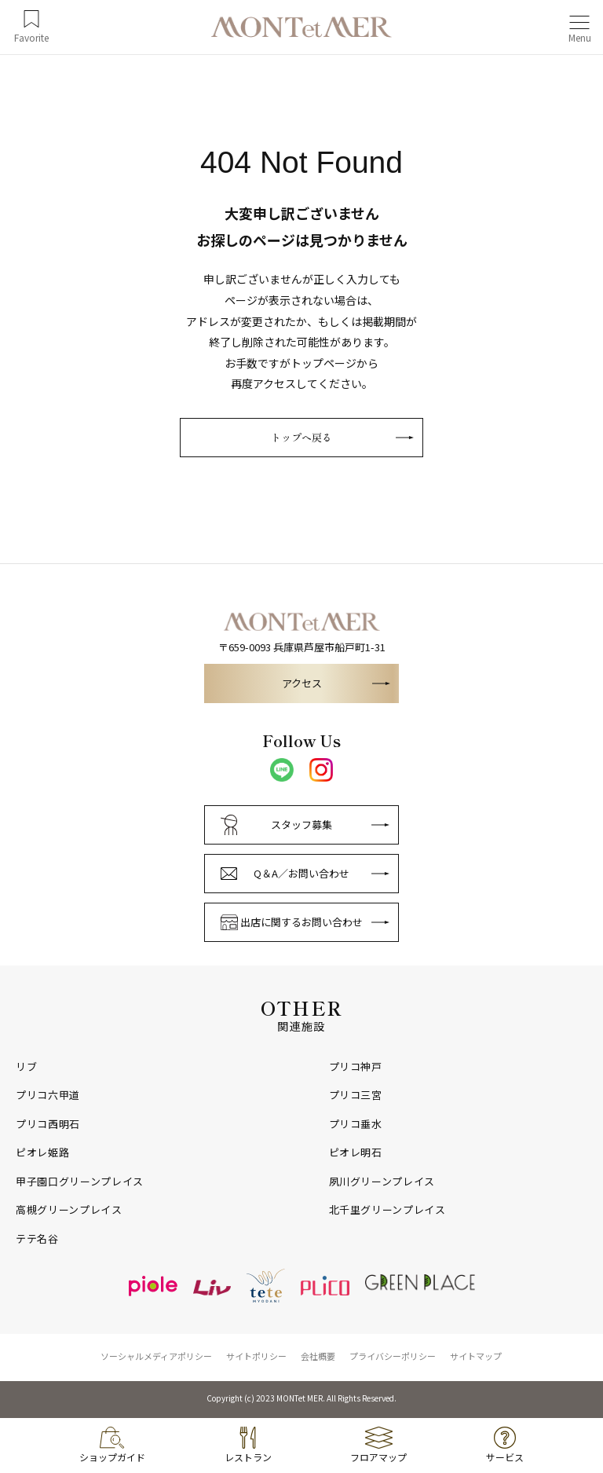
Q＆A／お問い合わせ (301, 873)
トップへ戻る (301, 437)
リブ (26, 1067)
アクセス (302, 683)
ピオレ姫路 (42, 1152)
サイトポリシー (256, 1356)
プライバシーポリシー (392, 1356)
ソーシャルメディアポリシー (156, 1356)
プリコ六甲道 (48, 1095)
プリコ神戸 (355, 1067)
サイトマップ (476, 1356)
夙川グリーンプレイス (382, 1181)
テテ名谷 (37, 1239)
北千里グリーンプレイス (387, 1210)
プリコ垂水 (355, 1124)
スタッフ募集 (301, 824)
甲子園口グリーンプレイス (80, 1181)
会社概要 (318, 1356)
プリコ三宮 (355, 1095)
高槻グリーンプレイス (69, 1210)
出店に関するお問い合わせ (301, 921)
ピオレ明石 (355, 1152)
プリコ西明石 (48, 1124)
